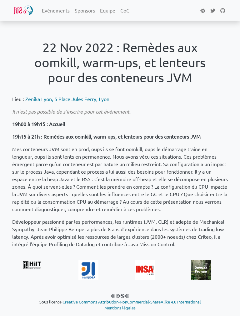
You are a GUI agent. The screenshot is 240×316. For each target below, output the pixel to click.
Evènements (56, 10)
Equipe (107, 10)
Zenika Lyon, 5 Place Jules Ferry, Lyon (67, 99)
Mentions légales (120, 307)
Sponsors (85, 10)
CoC (124, 10)
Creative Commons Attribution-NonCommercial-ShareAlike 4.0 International (131, 301)
